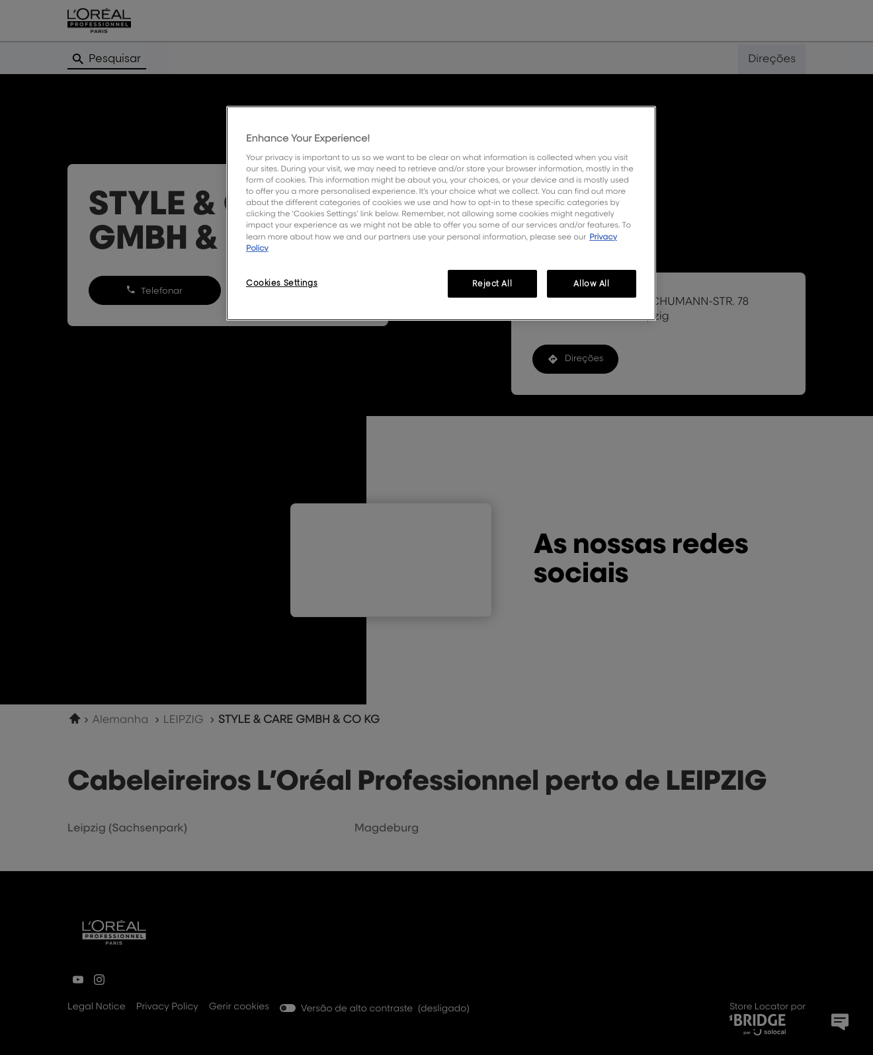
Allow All (591, 283)
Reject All (492, 283)
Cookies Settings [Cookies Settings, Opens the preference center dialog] (281, 283)
